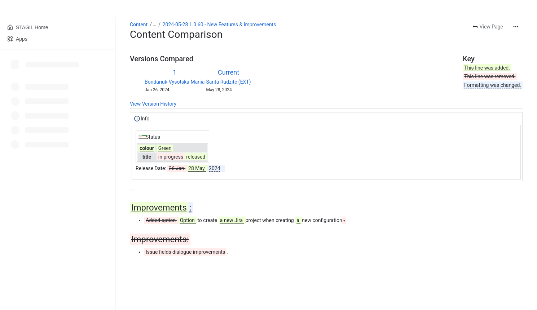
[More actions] (516, 26)
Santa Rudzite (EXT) (228, 82)
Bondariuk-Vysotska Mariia (174, 82)
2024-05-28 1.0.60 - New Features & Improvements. (220, 24)
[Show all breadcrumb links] (154, 24)
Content (139, 24)
